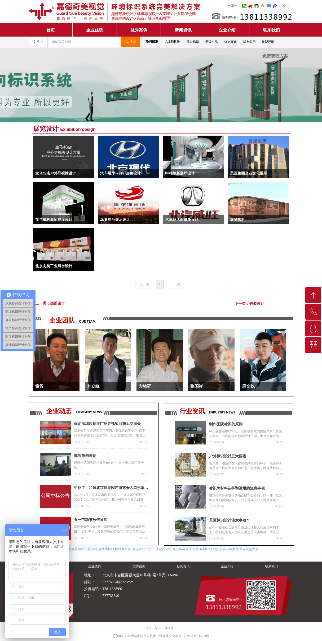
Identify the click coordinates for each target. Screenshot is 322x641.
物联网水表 (123, 549)
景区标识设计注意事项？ (229, 520)
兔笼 (195, 549)
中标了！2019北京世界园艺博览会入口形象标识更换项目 (111, 488)
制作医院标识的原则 (225, 424)
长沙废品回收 (74, 549)
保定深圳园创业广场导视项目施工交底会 (107, 424)
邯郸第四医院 (85, 456)
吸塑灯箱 (206, 549)
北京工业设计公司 (158, 549)
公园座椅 (91, 549)
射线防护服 (106, 549)
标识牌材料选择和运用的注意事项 (237, 488)
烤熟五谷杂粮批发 (226, 549)
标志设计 (139, 549)
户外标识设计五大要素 (227, 456)
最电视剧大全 (248, 549)
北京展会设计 (182, 549)
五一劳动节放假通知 (90, 520)
